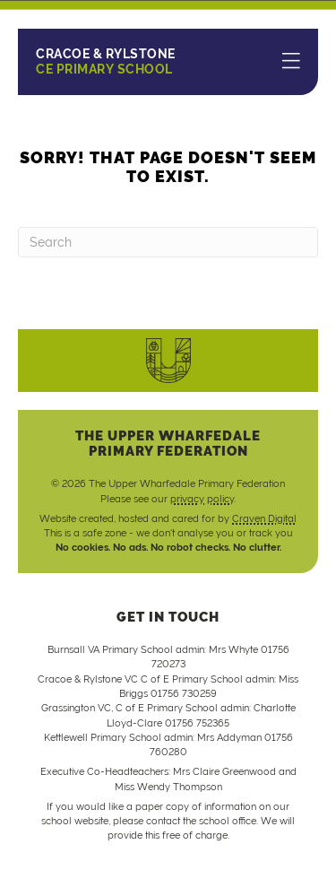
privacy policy (202, 498)
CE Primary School (106, 61)
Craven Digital (264, 518)
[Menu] (291, 62)
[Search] (168, 242)
